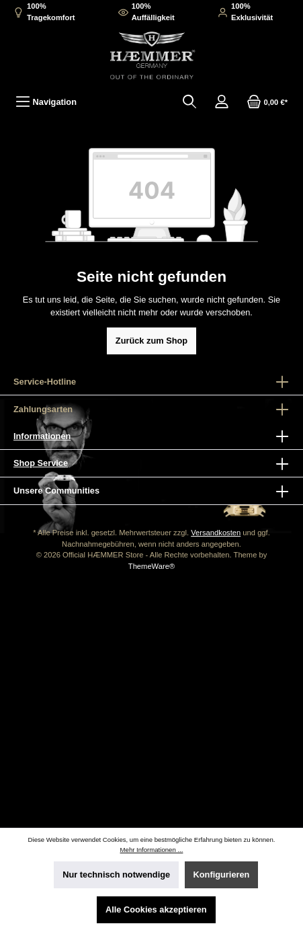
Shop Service (40, 463)
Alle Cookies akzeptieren (156, 909)
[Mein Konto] (222, 102)
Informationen (42, 436)
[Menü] (46, 102)
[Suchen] (189, 102)
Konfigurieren (221, 874)
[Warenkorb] (267, 102)
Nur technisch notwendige (116, 874)
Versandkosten (216, 533)
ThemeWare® (151, 566)
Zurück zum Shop (151, 341)
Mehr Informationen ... (151, 849)
